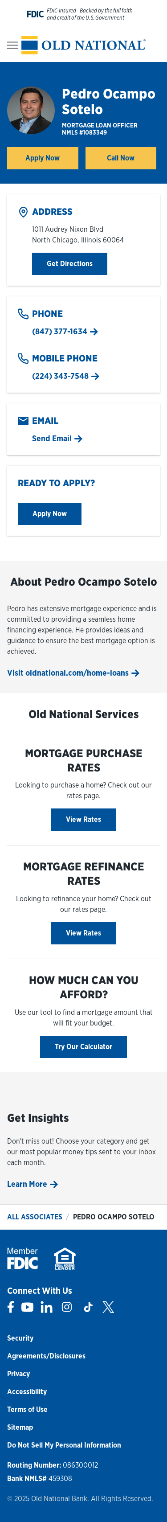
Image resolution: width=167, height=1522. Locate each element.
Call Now (120, 158)
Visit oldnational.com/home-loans (68, 672)
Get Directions (77, 263)
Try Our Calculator (83, 1046)
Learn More (27, 1184)
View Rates (83, 819)
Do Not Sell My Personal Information (64, 1445)
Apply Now (51, 161)
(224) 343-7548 (60, 376)
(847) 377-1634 (59, 331)
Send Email (52, 438)
